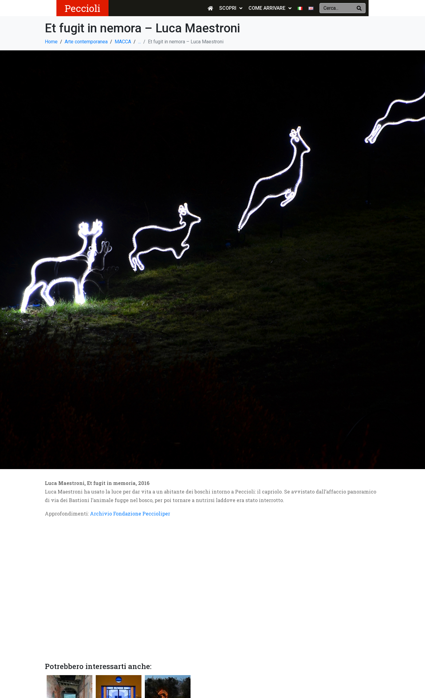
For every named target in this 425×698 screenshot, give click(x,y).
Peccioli (82, 8)
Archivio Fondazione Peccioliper (130, 513)
